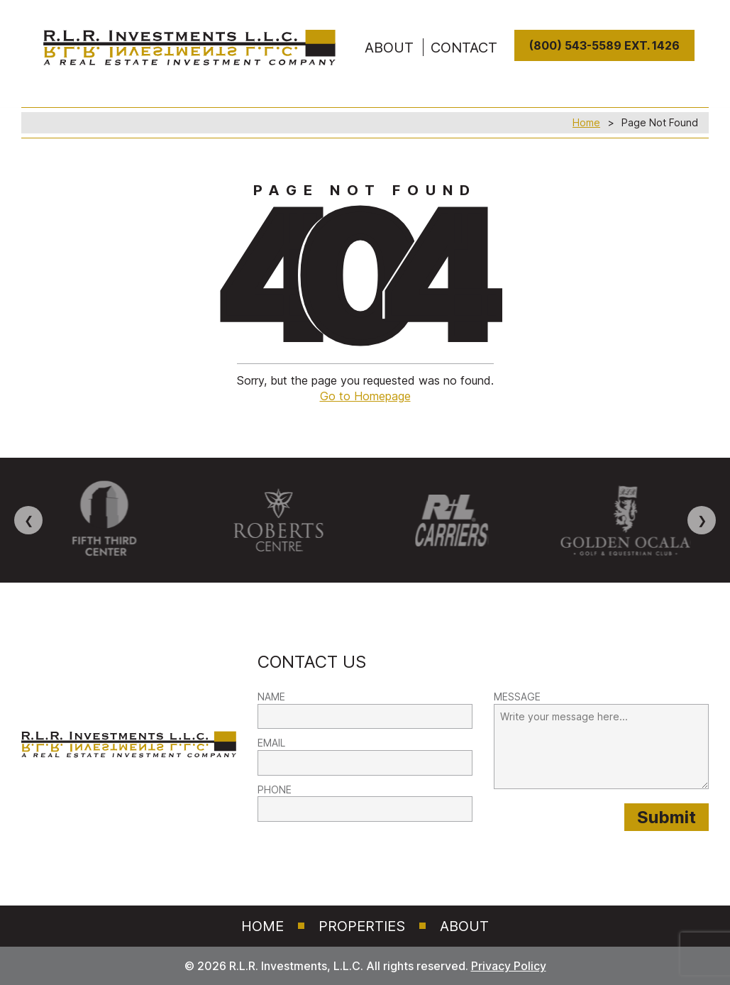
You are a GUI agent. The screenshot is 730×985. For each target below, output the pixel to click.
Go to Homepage (365, 396)
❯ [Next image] (702, 520)
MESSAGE (517, 696)
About (464, 926)
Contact (464, 47)
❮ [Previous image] (28, 520)
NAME (271, 696)
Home (586, 122)
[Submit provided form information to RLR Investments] (666, 817)
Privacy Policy (508, 966)
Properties (362, 926)
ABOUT (389, 47)
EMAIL (271, 743)
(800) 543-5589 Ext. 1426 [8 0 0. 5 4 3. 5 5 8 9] (604, 45)
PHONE (275, 789)
